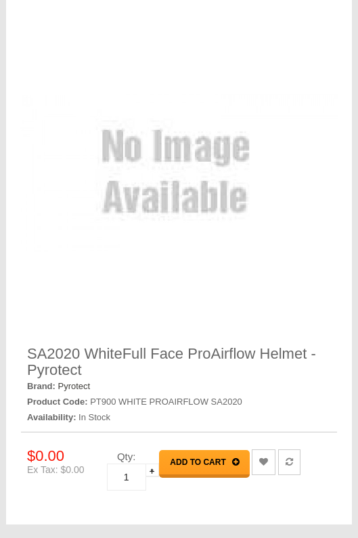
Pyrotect (74, 386)
